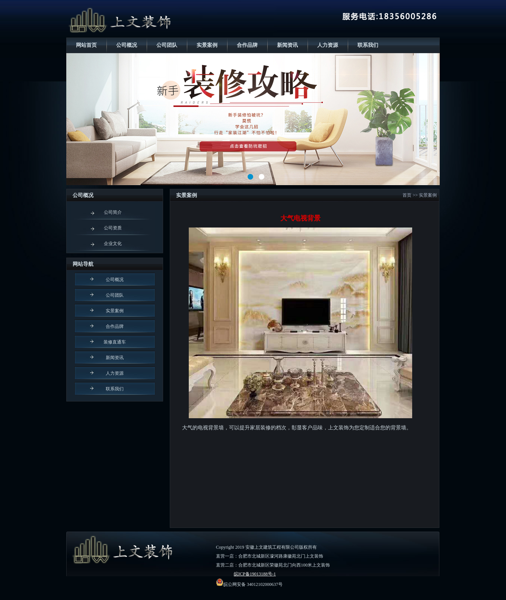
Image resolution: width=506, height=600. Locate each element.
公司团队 (166, 45)
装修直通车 (115, 342)
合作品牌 (247, 45)
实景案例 (207, 45)
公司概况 (126, 45)
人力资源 (327, 45)
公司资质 (113, 227)
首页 (406, 195)
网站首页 (86, 45)
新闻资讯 (287, 45)
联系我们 (367, 45)
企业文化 (113, 243)
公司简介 (113, 212)
